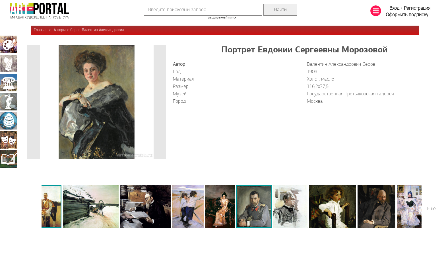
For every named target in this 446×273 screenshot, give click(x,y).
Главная (41, 30)
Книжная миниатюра (8, 159)
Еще (431, 209)
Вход (394, 8)
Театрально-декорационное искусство (8, 140)
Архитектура (8, 82)
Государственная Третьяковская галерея (350, 94)
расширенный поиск (222, 17)
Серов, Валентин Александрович (97, 30)
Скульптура (8, 101)
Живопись (8, 44)
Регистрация (417, 8)
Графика (8, 63)
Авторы (59, 30)
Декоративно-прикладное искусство (8, 121)
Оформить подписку (407, 15)
